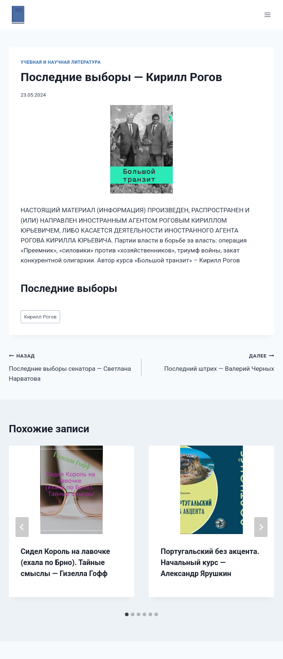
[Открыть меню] (267, 14)
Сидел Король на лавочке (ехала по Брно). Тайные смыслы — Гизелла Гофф (65, 562)
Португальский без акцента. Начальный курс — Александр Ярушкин (210, 562)
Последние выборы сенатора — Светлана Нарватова (72, 366)
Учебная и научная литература (61, 62)
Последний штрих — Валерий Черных (211, 361)
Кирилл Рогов (40, 317)
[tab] (127, 614)
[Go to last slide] (22, 527)
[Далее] (261, 527)
